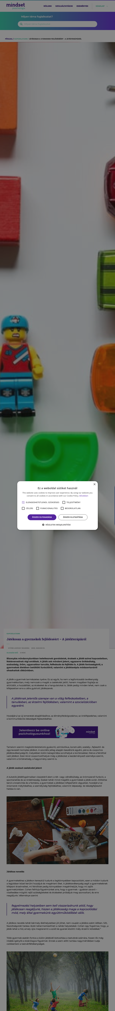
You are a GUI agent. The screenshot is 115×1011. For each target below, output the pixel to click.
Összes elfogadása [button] (42, 517)
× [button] (94, 484)
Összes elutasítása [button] (73, 517)
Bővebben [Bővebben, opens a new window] (83, 496)
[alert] (57, 505)
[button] (57, 524)
